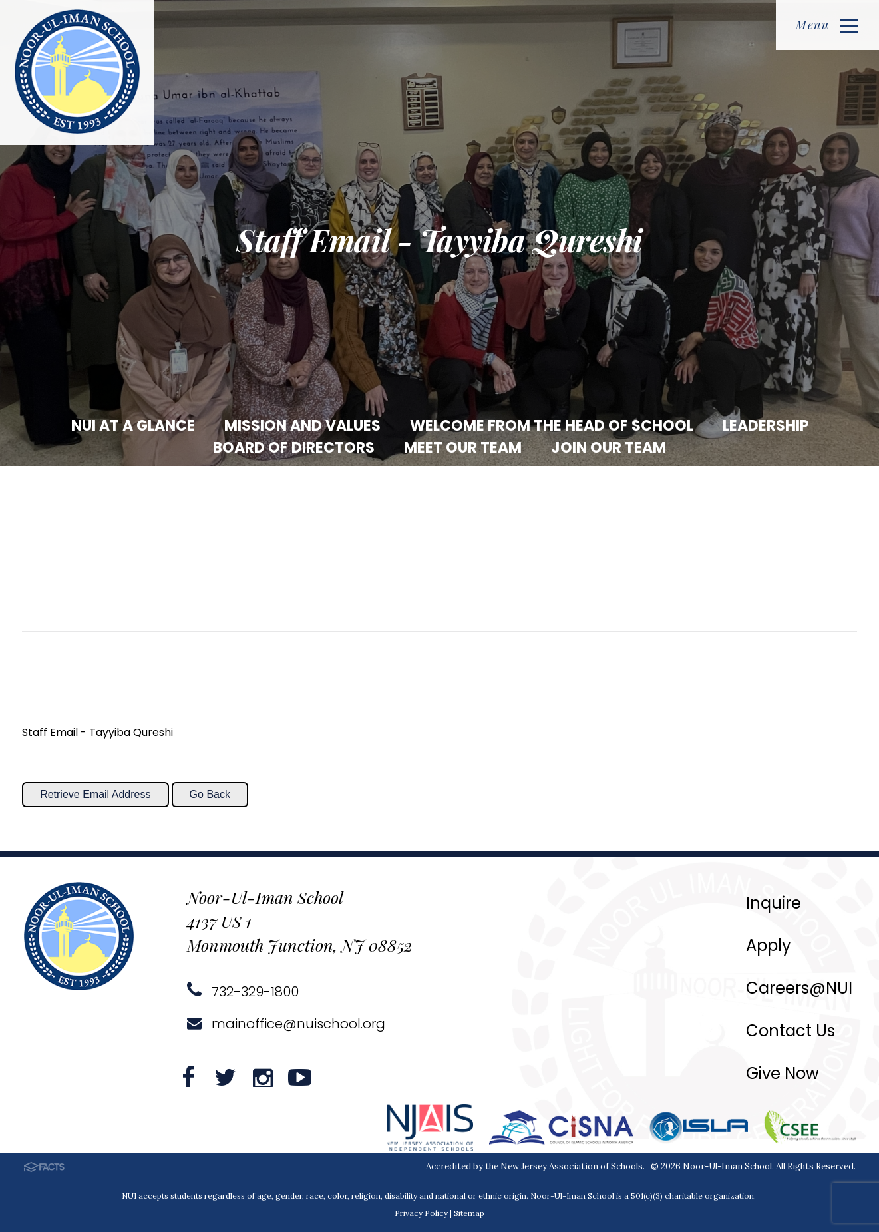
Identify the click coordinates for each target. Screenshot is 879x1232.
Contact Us (790, 1031)
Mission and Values (302, 425)
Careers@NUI (799, 988)
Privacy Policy (421, 1213)
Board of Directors (294, 447)
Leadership (765, 425)
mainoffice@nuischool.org (286, 1023)
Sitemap (469, 1213)
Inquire (773, 903)
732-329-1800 (243, 991)
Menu (827, 25)
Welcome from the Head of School (551, 425)
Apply (768, 945)
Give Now (782, 1073)
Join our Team (608, 447)
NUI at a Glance (133, 425)
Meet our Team (463, 447)
